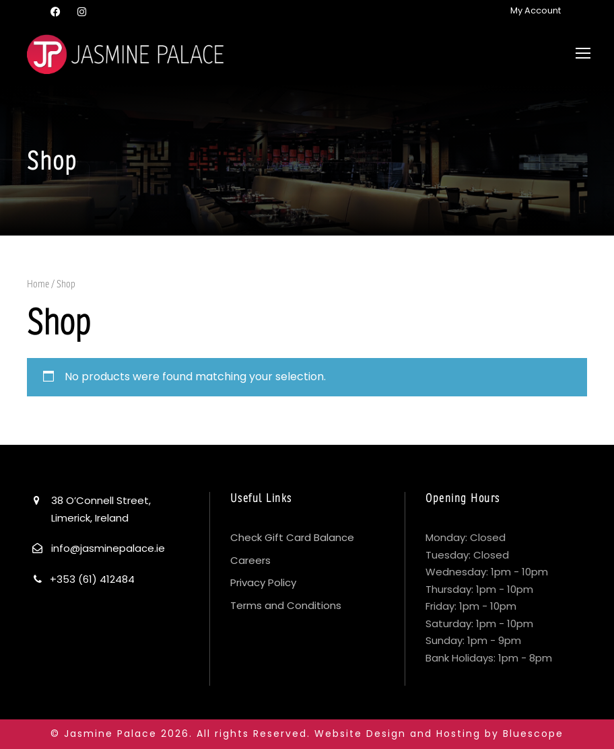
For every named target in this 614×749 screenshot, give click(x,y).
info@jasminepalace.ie (108, 548)
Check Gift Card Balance (292, 537)
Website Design (360, 733)
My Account (535, 10)
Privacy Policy (263, 582)
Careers (250, 560)
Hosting (458, 733)
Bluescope (533, 733)
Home (38, 284)
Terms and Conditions (285, 605)
